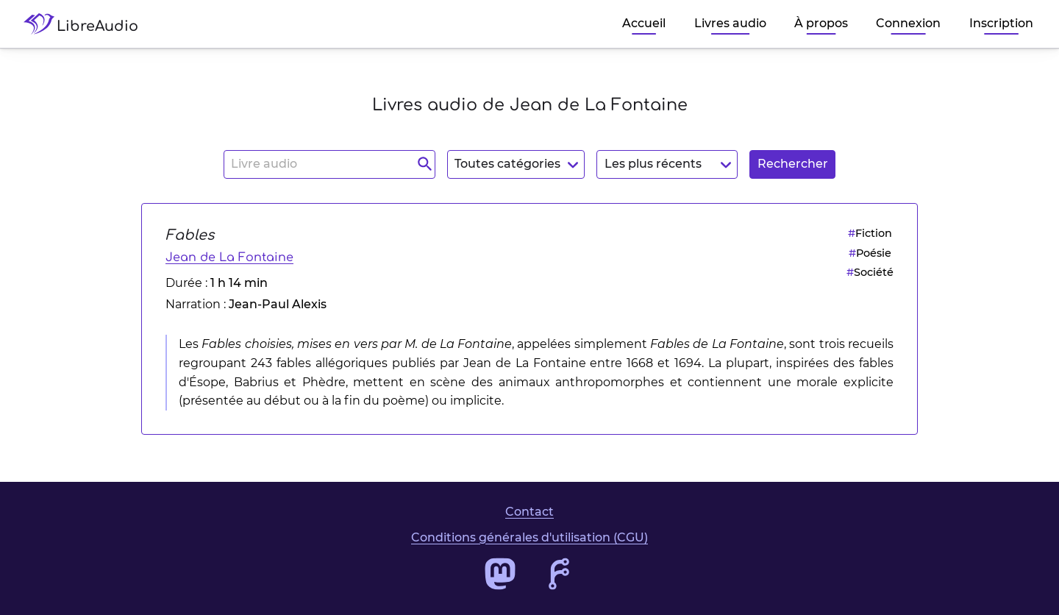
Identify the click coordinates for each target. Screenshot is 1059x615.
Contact (529, 512)
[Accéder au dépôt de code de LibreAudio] (559, 573)
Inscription (1001, 23)
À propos (821, 23)
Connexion (908, 23)
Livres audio (730, 23)
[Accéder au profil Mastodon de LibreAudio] (500, 573)
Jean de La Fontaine (229, 257)
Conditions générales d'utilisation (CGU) (529, 537)
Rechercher (792, 164)
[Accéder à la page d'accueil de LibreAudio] (87, 24)
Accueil (644, 23)
